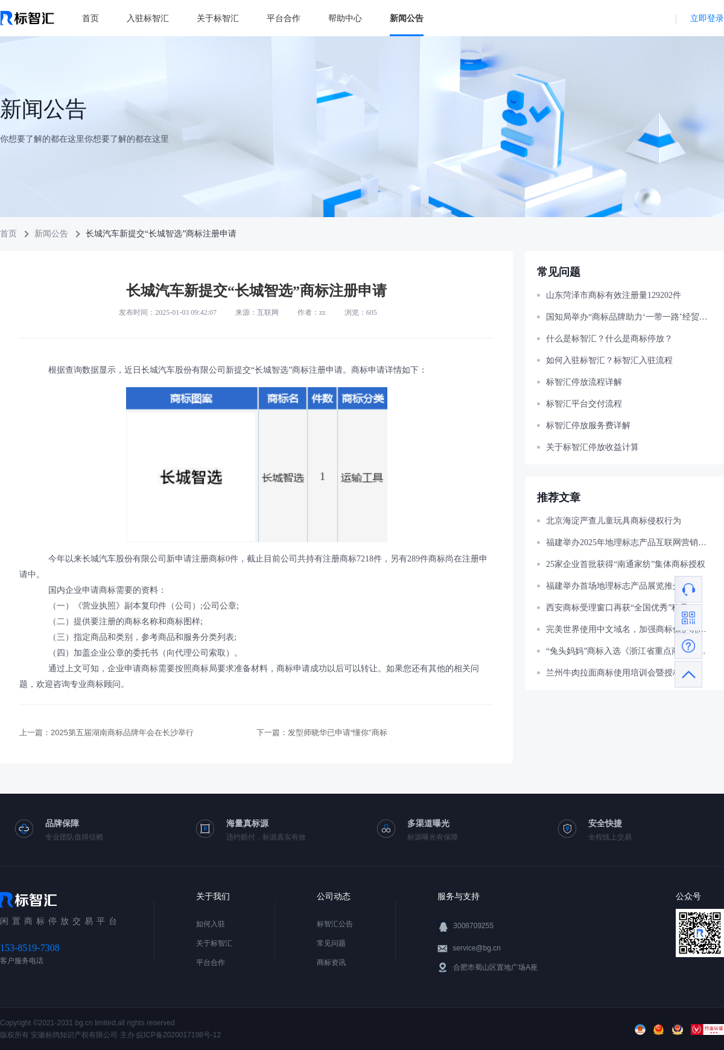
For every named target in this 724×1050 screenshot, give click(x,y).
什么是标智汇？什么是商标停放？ (609, 338)
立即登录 (707, 18)
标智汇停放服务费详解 (588, 425)
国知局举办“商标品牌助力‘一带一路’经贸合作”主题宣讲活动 (629, 316)
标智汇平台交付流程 (584, 403)
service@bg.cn (477, 948)
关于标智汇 (218, 18)
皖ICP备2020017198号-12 (178, 1035)
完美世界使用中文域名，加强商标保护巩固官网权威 (629, 629)
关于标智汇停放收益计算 (592, 447)
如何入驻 (210, 924)
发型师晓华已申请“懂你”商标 (337, 732)
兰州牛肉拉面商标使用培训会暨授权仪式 (622, 672)
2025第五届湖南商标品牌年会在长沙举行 (122, 732)
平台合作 (283, 18)
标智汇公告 (335, 924)
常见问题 (331, 943)
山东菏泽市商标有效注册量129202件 (613, 295)
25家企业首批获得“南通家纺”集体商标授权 (625, 564)
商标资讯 (331, 962)
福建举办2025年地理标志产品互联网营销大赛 (629, 542)
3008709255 (473, 926)
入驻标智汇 (148, 18)
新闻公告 (407, 18)
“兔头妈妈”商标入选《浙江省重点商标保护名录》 (629, 651)
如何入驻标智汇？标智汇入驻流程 (609, 360)
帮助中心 (345, 18)
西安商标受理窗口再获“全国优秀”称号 (617, 607)
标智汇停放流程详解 (584, 382)
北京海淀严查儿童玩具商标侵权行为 (613, 520)
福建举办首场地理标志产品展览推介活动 (622, 585)
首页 (90, 18)
